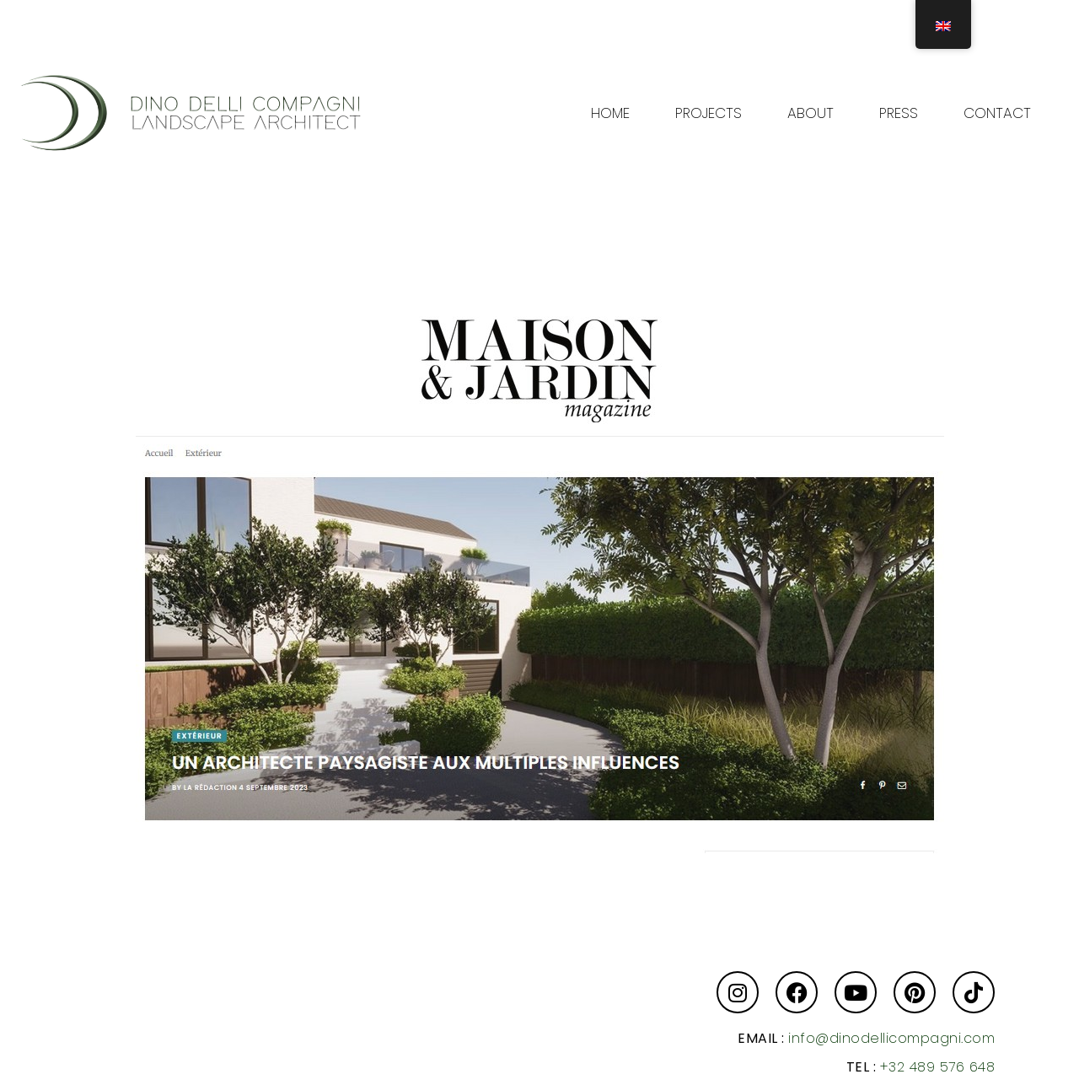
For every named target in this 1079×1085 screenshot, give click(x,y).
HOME (610, 113)
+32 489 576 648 (938, 1067)
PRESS (898, 113)
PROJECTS (708, 113)
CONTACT (997, 113)
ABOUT (810, 113)
